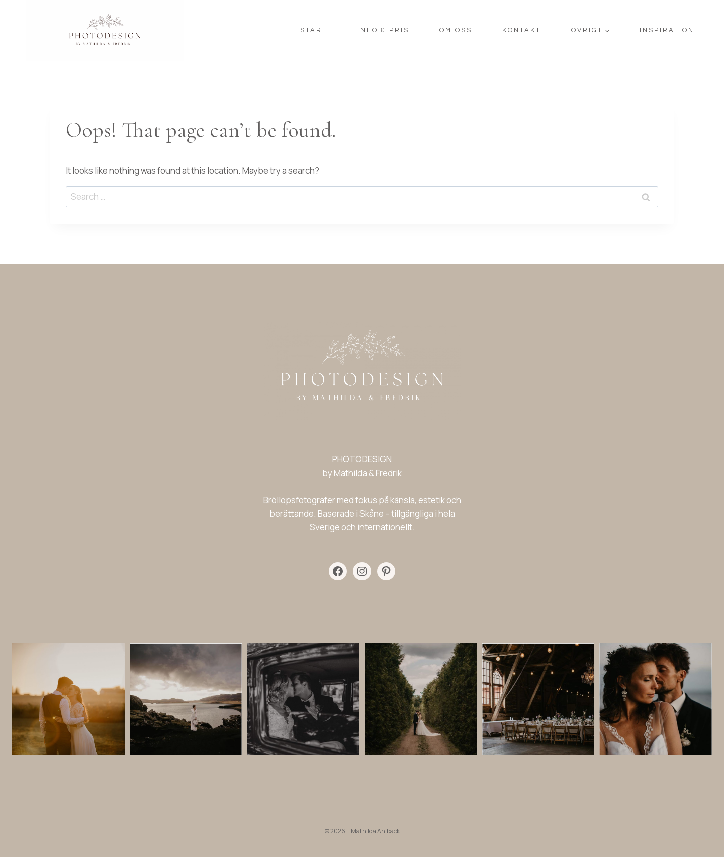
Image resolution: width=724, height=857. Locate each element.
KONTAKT (521, 30)
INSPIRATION (667, 30)
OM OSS (455, 30)
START (313, 30)
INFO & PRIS (383, 30)
